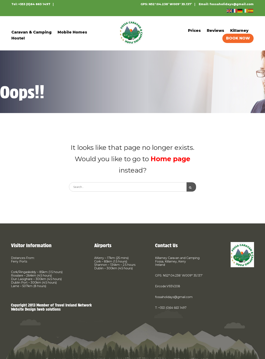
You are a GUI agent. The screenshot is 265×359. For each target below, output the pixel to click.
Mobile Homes (72, 32)
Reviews (215, 30)
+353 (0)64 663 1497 (34, 4)
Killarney (239, 30)
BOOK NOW (238, 38)
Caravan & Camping (31, 32)
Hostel (18, 38)
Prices (194, 30)
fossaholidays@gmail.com (232, 4)
